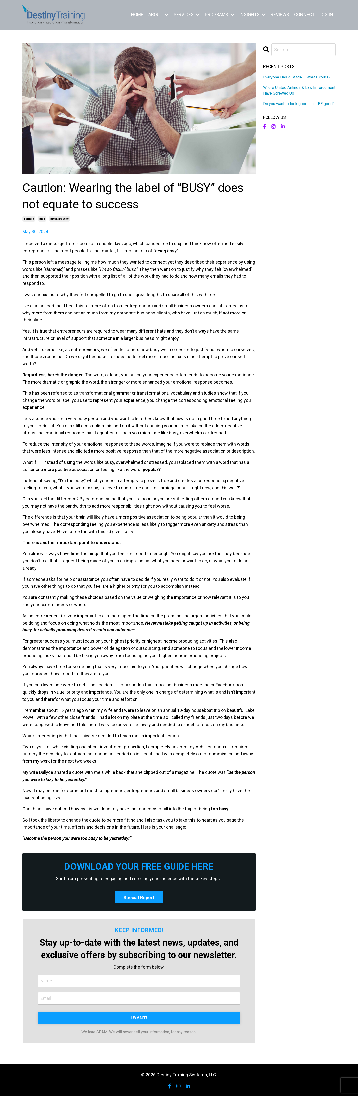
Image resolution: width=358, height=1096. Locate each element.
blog (42, 218)
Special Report (139, 897)
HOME (137, 14)
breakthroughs (59, 218)
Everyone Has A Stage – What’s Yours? (296, 77)
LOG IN (326, 14)
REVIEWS (280, 14)
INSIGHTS (252, 14)
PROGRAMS (219, 14)
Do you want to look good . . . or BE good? (299, 103)
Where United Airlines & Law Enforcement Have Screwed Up (299, 90)
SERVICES (187, 14)
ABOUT (158, 14)
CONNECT (304, 14)
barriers (29, 218)
